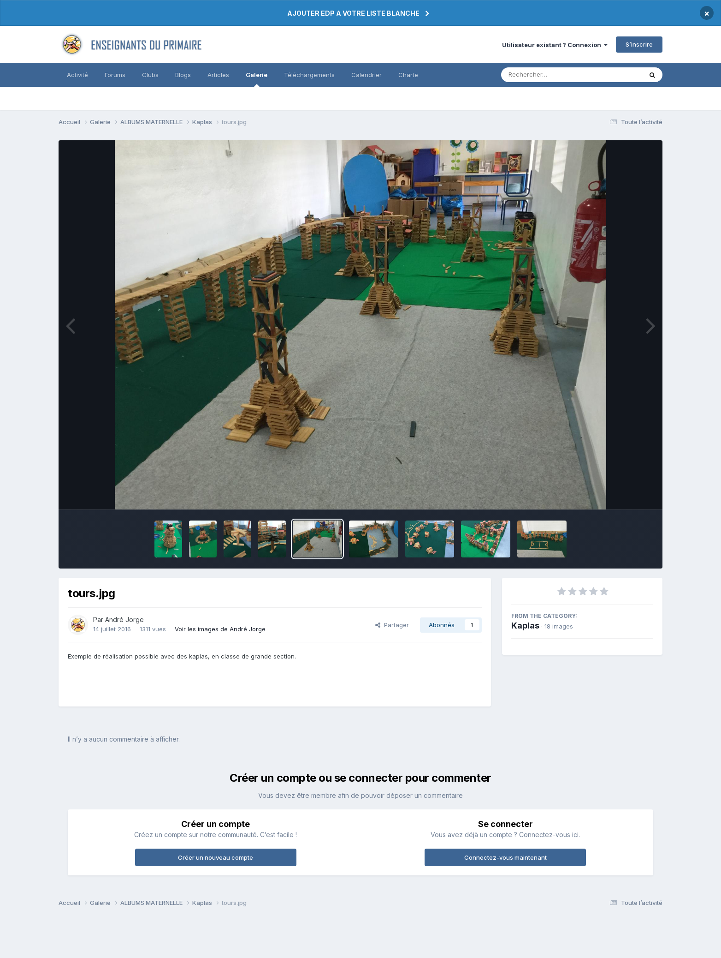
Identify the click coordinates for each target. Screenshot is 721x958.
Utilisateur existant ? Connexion (555, 44)
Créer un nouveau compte (215, 857)
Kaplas (525, 625)
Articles (218, 74)
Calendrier (366, 74)
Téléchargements (309, 74)
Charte (408, 74)
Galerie (256, 79)
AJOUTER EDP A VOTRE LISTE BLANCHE (353, 13)
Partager (392, 625)
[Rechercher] (545, 74)
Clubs (150, 74)
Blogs (183, 74)
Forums (115, 74)
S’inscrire (639, 44)
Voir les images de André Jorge (220, 629)
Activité (77, 74)
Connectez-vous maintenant (505, 857)
